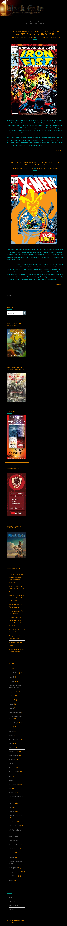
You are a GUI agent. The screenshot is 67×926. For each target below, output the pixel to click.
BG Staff (11, 681)
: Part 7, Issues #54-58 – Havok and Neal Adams (35, 163)
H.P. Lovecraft (13, 751)
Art (10, 669)
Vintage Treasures (14, 872)
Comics (11, 700)
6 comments (55, 37)
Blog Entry (12, 692)
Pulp (10, 807)
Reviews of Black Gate (16, 815)
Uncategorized (13, 868)
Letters (11, 764)
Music (10, 776)
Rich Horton (12, 822)
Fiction (11, 735)
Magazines (12, 768)
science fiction (13, 837)
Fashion (11, 731)
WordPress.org (13, 909)
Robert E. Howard (14, 826)
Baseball (11, 677)
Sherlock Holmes (14, 845)
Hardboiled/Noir (14, 755)
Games (11, 743)
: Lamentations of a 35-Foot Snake (15, 622)
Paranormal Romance (16, 796)
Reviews (11, 811)
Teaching (11, 857)
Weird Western (13, 876)
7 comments (54, 168)
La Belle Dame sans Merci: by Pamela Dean (16, 597)
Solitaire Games (14, 849)
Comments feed (14, 905)
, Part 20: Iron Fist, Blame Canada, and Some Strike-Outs (35, 32)
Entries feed (12, 901)
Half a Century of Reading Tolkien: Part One (16, 588)
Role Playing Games (15, 830)
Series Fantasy (13, 841)
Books (11, 696)
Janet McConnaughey (15, 649)
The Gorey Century (14, 651)
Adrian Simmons (14, 618)
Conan (11, 704)
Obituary (11, 792)
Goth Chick (12, 747)
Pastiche (11, 803)
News (10, 788)
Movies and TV (13, 772)
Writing (11, 880)
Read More (59, 150)
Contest (11, 708)
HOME (9, 295)
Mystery (11, 780)
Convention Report (15, 712)
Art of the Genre (14, 673)
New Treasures (13, 784)
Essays (11, 727)
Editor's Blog (13, 723)
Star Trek (11, 853)
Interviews (12, 760)
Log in (10, 897)
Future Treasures (14, 739)
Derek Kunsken (42, 37)
